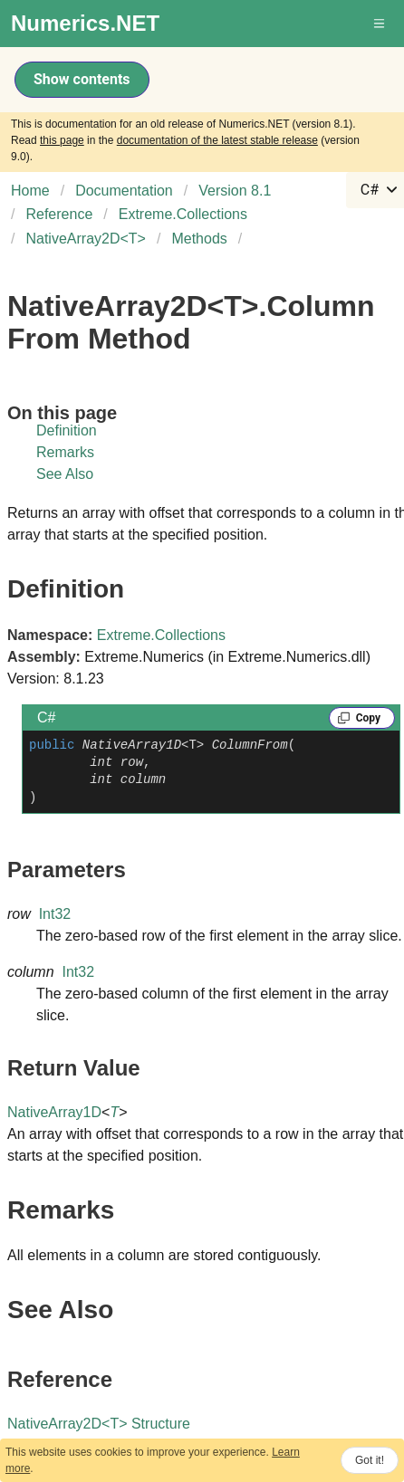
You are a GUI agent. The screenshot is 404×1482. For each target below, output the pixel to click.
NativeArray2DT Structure (98, 1423)
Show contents (82, 79)
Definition (66, 430)
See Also (64, 474)
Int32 (55, 914)
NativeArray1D (54, 1112)
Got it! (369, 1460)
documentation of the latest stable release (217, 140)
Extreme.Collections (161, 635)
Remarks (65, 452)
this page (62, 140)
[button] (380, 23)
